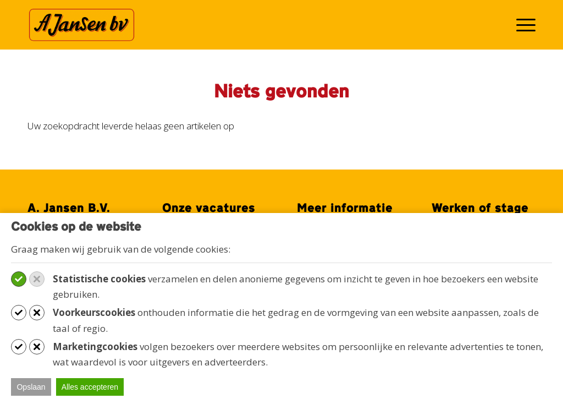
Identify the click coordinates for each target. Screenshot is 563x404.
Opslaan (30, 387)
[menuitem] (522, 25)
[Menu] (522, 25)
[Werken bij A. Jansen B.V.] (81, 25)
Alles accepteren (90, 387)
